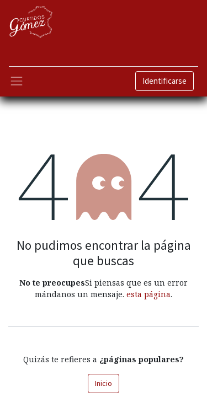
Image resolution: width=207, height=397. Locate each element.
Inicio (103, 383)
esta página (148, 294)
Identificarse (164, 81)
